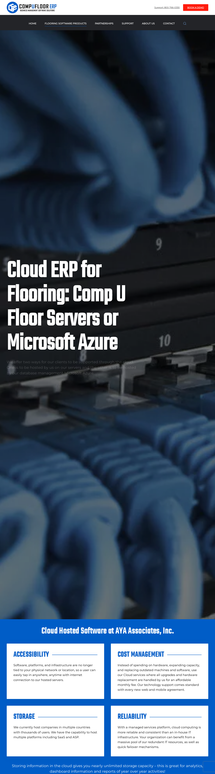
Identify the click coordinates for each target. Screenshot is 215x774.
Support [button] (128, 23)
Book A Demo (195, 7)
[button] (184, 23)
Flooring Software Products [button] (66, 23)
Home (32, 23)
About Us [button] (148, 23)
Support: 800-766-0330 (167, 7)
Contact (169, 23)
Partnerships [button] (104, 23)
